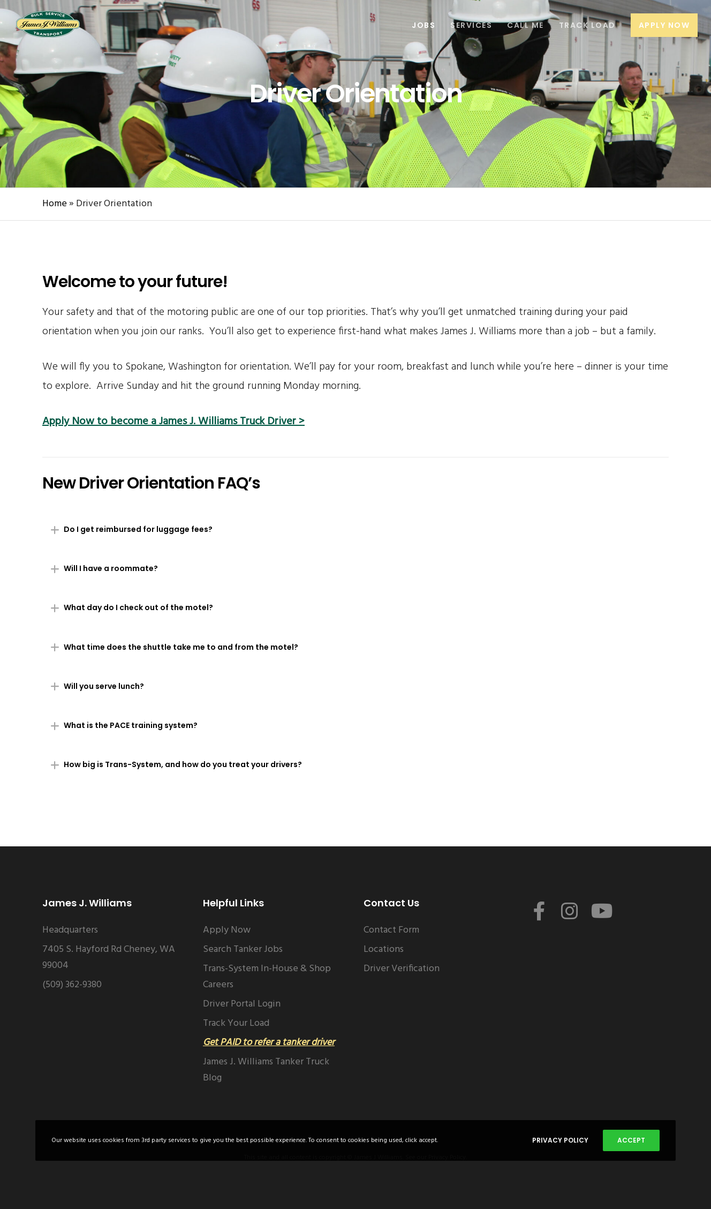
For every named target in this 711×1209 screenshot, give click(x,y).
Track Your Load (236, 1023)
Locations (384, 949)
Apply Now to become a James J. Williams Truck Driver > (173, 421)
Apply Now (227, 930)
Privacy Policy (560, 1140)
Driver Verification (402, 969)
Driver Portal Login (242, 1004)
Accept (631, 1140)
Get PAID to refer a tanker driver (269, 1042)
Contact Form (391, 930)
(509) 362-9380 (72, 985)
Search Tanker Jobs (243, 949)
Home (54, 204)
